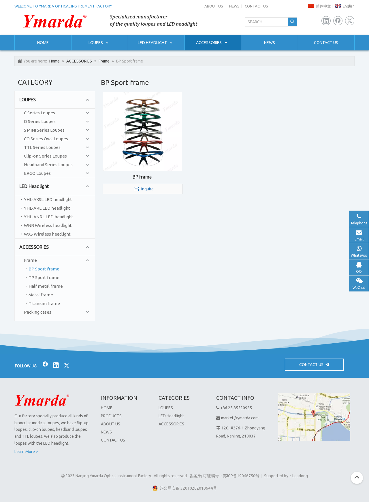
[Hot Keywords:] (292, 22)
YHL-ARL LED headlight (47, 208)
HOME (106, 408)
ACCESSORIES (34, 247)
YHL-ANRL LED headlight (48, 216)
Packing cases (37, 312)
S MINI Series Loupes (44, 130)
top (357, 477)
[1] (314, 417)
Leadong (300, 475)
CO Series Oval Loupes (46, 138)
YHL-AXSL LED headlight (48, 199)
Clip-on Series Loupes (45, 156)
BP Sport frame (44, 268)
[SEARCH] (266, 22)
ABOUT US (213, 6)
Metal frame (41, 294)
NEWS (234, 6)
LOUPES (27, 99)
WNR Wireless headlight (48, 225)
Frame (30, 260)
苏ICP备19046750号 (241, 475)
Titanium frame (44, 303)
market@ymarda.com (240, 418)
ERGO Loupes (37, 173)
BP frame (142, 176)
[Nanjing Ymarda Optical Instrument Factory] (42, 400)
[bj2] (184, 341)
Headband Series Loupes (48, 164)
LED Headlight (34, 186)
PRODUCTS (111, 416)
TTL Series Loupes (42, 147)
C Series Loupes (39, 112)
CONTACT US (256, 6)
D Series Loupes (40, 121)
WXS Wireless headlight (47, 234)
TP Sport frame (44, 277)
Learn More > (26, 451)
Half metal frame (46, 286)
